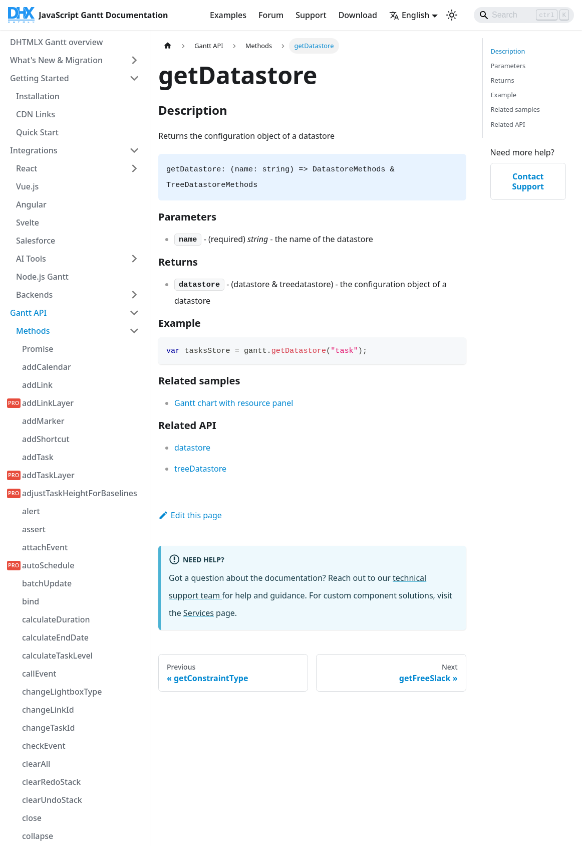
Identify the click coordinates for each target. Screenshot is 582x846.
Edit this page (190, 515)
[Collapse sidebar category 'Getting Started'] (134, 78)
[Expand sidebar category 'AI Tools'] (134, 259)
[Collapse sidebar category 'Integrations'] (134, 150)
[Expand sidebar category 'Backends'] (134, 295)
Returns (502, 80)
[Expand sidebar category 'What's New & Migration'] (134, 60)
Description (508, 51)
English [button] (409, 15)
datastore (192, 447)
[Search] (524, 15)
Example (503, 94)
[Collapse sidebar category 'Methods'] (134, 331)
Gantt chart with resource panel (233, 402)
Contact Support (528, 181)
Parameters (508, 65)
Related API (508, 124)
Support (311, 15)
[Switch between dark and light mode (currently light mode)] (452, 15)
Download (358, 15)
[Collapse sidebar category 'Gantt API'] (134, 313)
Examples (228, 15)
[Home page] (167, 46)
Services (198, 612)
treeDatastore (200, 468)
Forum (270, 15)
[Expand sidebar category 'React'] (134, 168)
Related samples (515, 109)
